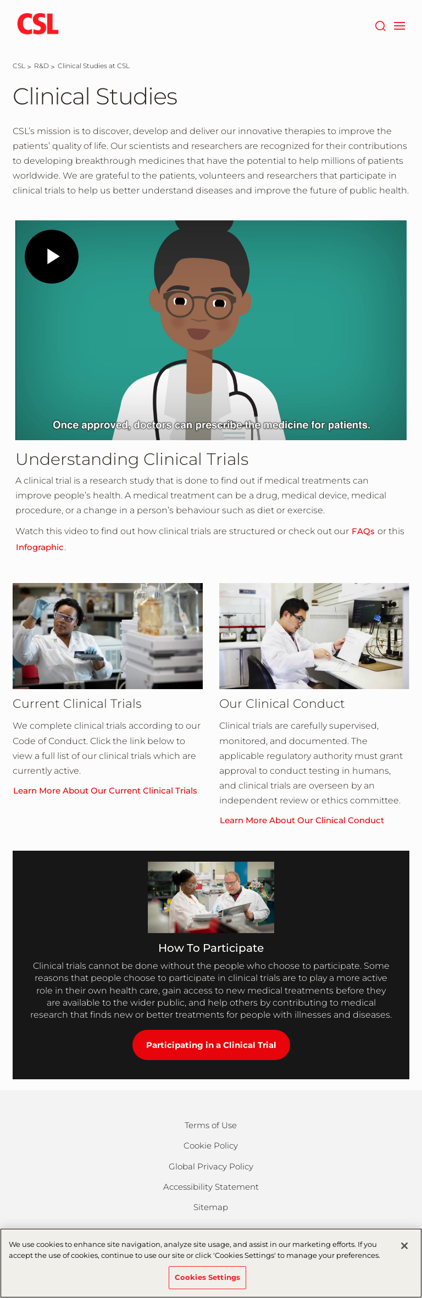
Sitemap (210, 1207)
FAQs (363, 531)
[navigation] (399, 24)
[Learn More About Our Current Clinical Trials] (108, 636)
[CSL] (19, 66)
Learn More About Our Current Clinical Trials (105, 790)
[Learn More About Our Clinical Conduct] (314, 636)
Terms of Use (211, 1125)
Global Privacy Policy (211, 1166)
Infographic (40, 547)
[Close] (404, 1246)
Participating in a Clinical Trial (211, 1045)
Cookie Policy (211, 1145)
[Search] (380, 24)
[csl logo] (38, 24)
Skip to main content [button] (0, 0)
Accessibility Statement (211, 1186)
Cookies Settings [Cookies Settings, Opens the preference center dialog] (207, 1277)
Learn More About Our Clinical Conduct (302, 820)
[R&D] (41, 66)
